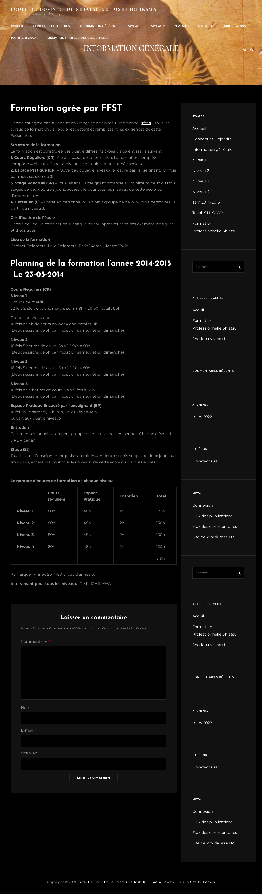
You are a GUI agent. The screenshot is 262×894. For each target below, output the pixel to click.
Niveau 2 (158, 26)
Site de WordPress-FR (213, 537)
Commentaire (35, 641)
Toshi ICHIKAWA (23, 38)
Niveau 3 (181, 26)
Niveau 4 (205, 26)
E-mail (28, 730)
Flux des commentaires (214, 526)
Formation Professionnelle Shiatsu (77, 38)
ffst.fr (146, 123)
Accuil (198, 310)
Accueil (17, 26)
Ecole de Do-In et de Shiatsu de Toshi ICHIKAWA (84, 9)
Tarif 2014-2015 (234, 26)
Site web (29, 753)
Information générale (98, 26)
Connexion (202, 505)
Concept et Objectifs (51, 26)
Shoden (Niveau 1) (209, 338)
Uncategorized (206, 461)
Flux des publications (212, 516)
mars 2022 (202, 417)
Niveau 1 (134, 26)
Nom (27, 707)
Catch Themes (202, 882)
